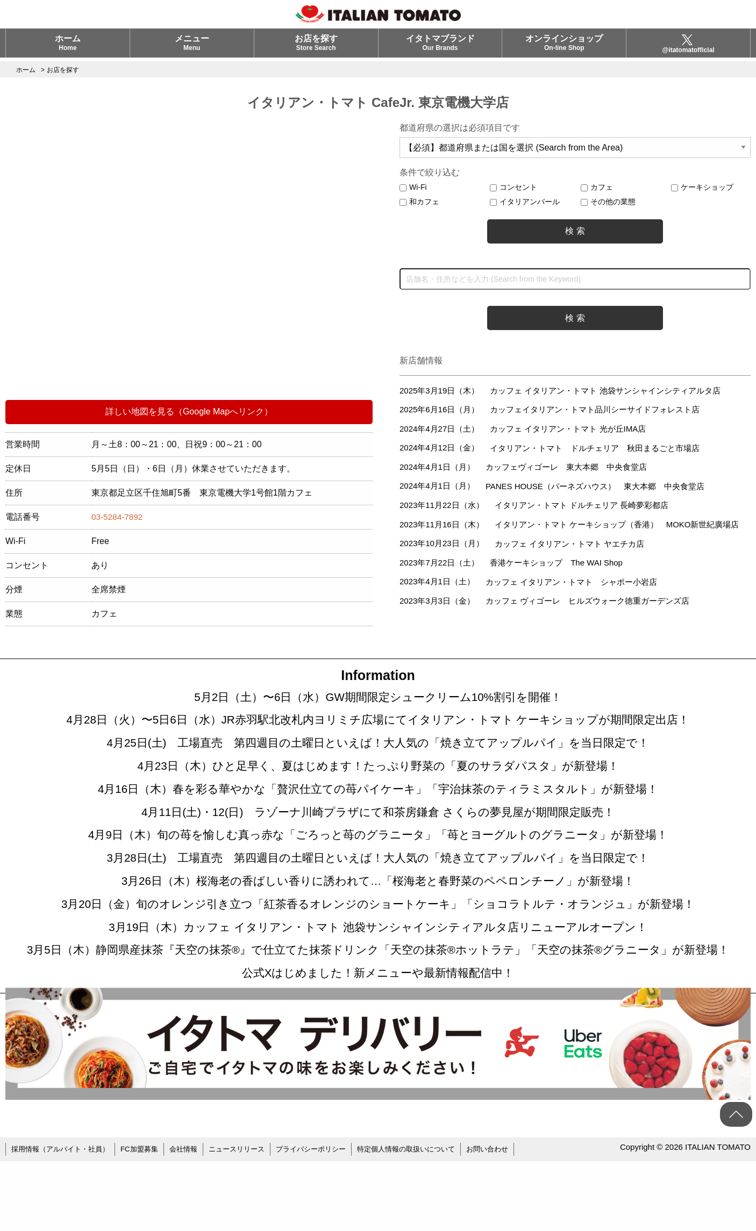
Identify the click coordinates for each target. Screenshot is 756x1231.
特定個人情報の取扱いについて (431, 1220)
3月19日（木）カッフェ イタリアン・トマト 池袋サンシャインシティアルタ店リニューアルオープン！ (378, 968)
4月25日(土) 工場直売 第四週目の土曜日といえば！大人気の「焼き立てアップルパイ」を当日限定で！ (377, 753)
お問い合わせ (518, 1220)
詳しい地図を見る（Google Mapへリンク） (189, 411)
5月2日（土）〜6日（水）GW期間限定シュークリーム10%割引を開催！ (378, 699)
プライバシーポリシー (330, 1220)
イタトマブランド (440, 46)
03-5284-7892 (118, 516)
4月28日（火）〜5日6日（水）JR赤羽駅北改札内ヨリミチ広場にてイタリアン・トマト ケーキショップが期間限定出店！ (378, 726)
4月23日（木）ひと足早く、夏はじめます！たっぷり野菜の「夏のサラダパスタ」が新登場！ (378, 780)
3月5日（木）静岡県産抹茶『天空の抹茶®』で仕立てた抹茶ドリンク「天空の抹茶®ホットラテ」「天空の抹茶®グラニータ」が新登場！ (378, 1005)
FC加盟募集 (148, 1220)
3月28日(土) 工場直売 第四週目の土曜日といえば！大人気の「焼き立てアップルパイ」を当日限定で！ (377, 887)
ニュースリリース (251, 1220)
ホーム (68, 46)
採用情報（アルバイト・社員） (64, 1220)
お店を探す (316, 46)
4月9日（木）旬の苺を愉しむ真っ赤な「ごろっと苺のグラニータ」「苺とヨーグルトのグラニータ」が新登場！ (378, 860)
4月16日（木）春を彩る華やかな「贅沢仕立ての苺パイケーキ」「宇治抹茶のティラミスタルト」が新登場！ (378, 806)
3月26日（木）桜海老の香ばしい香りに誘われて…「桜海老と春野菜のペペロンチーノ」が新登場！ (378, 914)
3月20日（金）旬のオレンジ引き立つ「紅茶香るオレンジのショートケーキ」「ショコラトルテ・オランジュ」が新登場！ (378, 941)
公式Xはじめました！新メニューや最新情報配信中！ (378, 1043)
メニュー (192, 46)
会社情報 (195, 1220)
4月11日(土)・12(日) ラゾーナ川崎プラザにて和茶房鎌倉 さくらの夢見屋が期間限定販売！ (378, 833)
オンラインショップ (564, 46)
